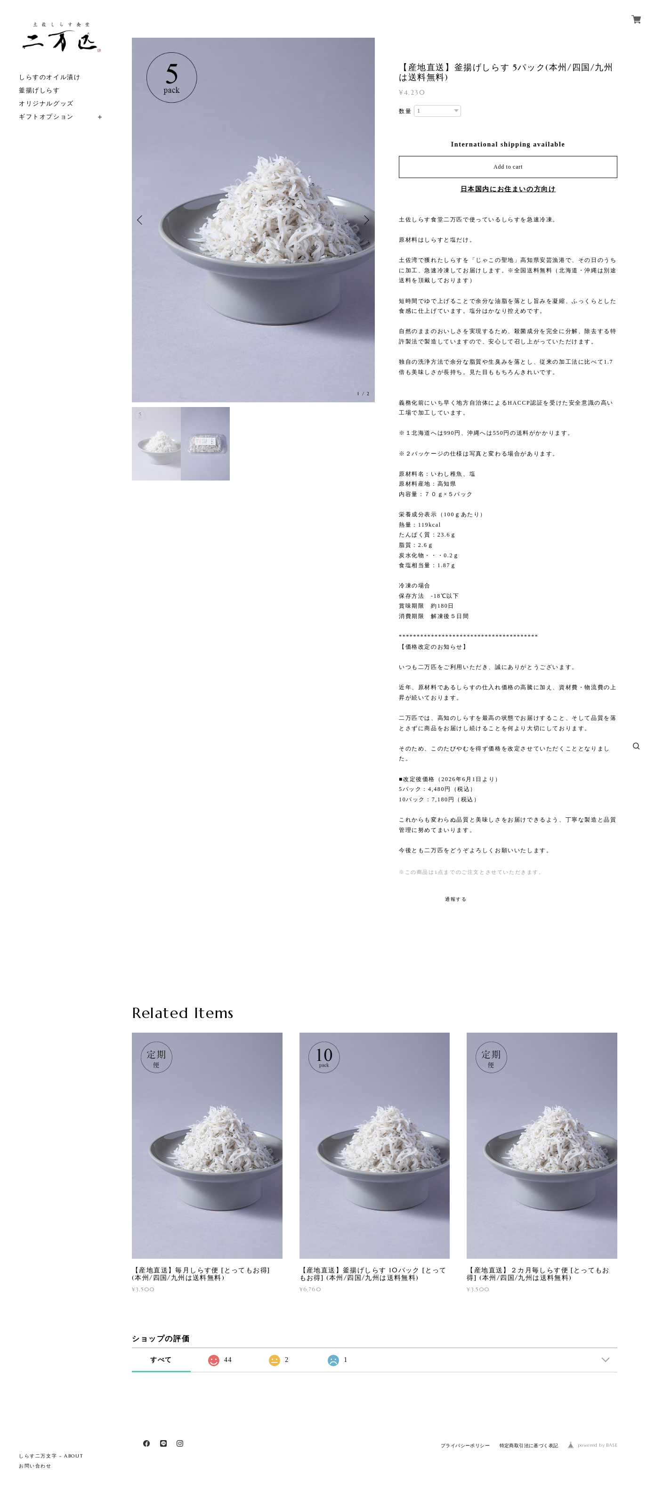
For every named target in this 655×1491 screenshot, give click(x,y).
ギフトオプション (46, 117)
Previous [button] (141, 220)
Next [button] (365, 220)
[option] (253, 220)
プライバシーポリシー (465, 1445)
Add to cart (508, 166)
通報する (456, 899)
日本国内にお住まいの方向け (508, 189)
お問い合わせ (35, 1466)
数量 (405, 111)
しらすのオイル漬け (50, 77)
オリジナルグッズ (46, 103)
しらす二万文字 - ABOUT (51, 1456)
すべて (161, 1359)
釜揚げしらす (39, 90)
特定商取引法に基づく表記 (529, 1445)
